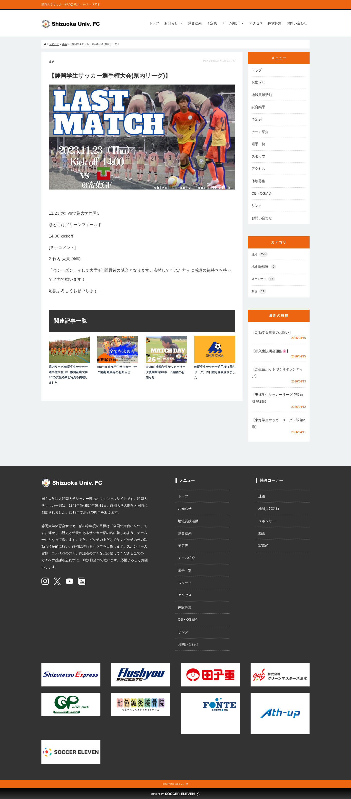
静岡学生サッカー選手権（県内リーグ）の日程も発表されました (214, 372)
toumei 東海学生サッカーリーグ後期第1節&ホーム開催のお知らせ (165, 372)
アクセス (256, 23)
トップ (154, 23)
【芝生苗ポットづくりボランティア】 (277, 372)
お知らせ (173, 23)
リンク (257, 206)
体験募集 (275, 23)
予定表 (212, 23)
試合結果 (195, 23)
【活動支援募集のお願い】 (272, 332)
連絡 (52, 62)
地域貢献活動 (262, 95)
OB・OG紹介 (262, 193)
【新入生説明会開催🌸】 (271, 351)
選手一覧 (258, 144)
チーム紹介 (233, 23)
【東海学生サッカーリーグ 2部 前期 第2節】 (277, 398)
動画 (259, 291)
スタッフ (258, 156)
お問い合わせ (297, 23)
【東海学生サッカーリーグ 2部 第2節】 (278, 423)
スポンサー (263, 279)
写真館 (263, 546)
